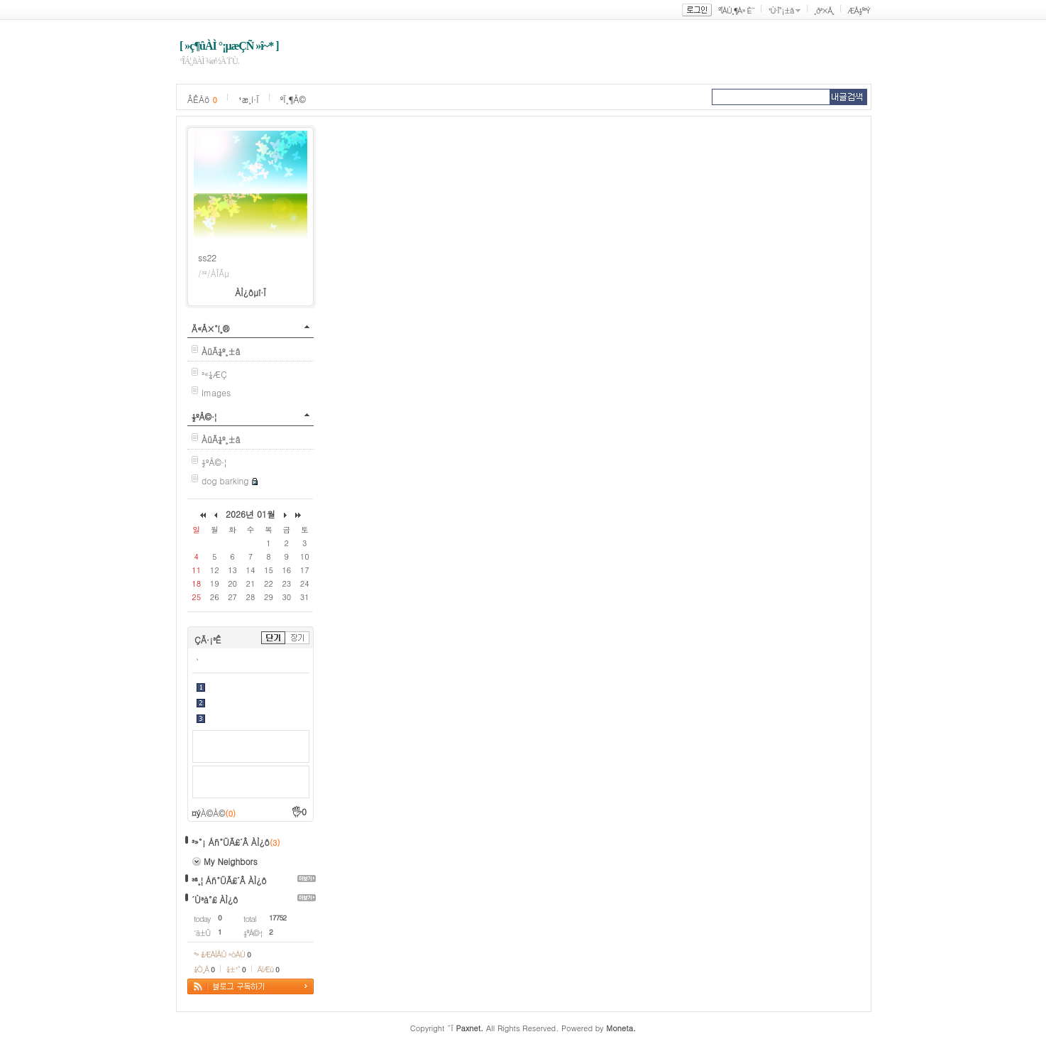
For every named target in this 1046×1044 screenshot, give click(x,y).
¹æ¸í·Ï (248, 99)
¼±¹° (236, 969)
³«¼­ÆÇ (214, 374)
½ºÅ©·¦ (204, 416)
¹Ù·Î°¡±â (780, 10)
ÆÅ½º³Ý (858, 10)
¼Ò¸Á (204, 969)
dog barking (225, 480)
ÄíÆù (268, 969)
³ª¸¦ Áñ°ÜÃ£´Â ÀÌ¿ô (229, 880)
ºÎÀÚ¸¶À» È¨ (736, 10)
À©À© (218, 813)
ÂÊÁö (202, 99)
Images (216, 392)
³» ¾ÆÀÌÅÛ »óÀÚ (222, 954)
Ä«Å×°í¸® (210, 328)
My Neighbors (231, 861)
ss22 (207, 257)
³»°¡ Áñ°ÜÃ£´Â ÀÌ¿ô (231, 842)
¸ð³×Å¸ (824, 10)
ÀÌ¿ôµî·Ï (250, 292)
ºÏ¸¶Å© (293, 99)
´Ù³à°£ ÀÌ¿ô (215, 899)
